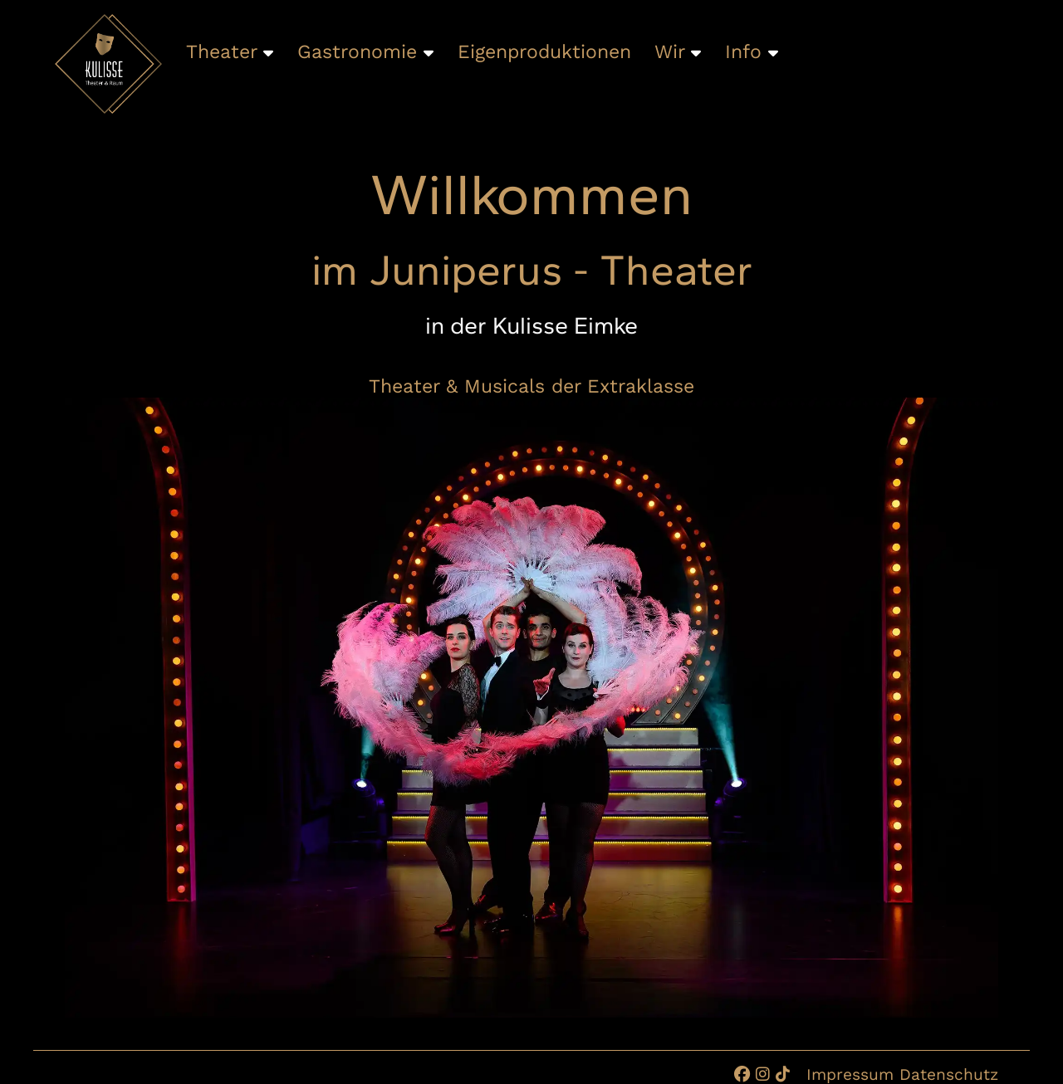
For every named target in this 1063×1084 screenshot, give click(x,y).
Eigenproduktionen (544, 52)
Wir (677, 52)
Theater (229, 52)
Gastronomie (365, 52)
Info (751, 52)
